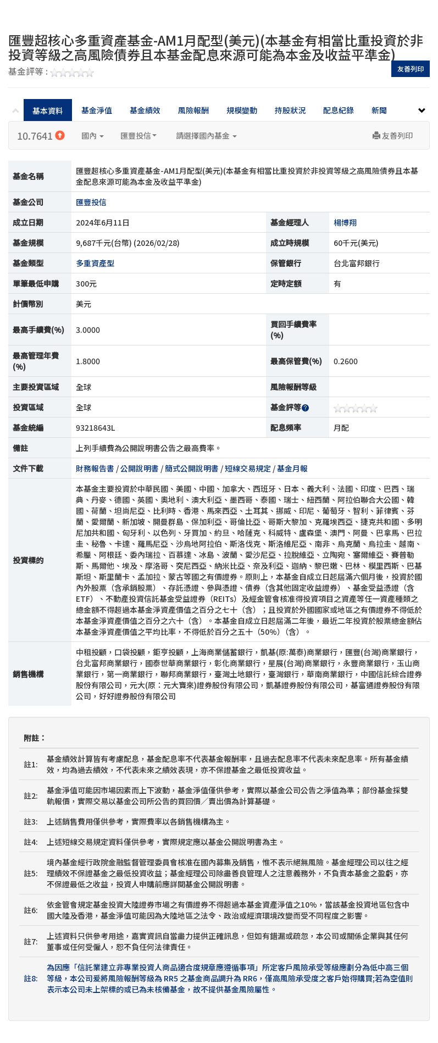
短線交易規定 (248, 468)
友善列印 (410, 68)
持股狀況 (290, 110)
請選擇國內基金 (206, 135)
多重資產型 (95, 262)
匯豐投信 (138, 135)
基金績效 (145, 110)
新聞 (379, 110)
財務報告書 (95, 468)
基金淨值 (96, 110)
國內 (92, 135)
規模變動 (241, 110)
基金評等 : (51, 72)
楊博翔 (345, 222)
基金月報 (292, 468)
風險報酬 (193, 110)
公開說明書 (139, 468)
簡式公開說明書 (192, 468)
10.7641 (41, 135)
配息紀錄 (338, 110)
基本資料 (47, 110)
